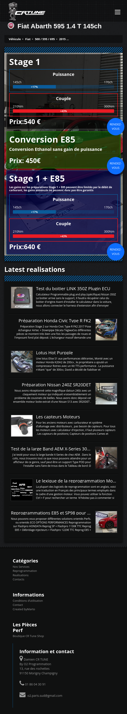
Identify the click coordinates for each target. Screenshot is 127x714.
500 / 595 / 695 (45, 39)
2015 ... (64, 39)
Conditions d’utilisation (28, 601)
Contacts (18, 579)
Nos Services (21, 567)
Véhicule (15, 39)
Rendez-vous (116, 126)
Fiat (28, 39)
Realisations (20, 575)
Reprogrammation (25, 571)
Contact (18, 605)
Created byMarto (24, 609)
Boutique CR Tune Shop (28, 636)
